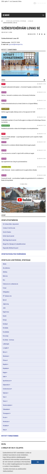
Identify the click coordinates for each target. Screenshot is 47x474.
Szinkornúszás (7, 389)
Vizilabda (5, 425)
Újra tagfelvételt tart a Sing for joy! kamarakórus (14, 161)
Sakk (4, 376)
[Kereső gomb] (43, 15)
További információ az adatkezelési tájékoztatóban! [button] (14, 470)
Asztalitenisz (6, 268)
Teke (4, 397)
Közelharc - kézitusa (8, 340)
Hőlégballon (6, 292)
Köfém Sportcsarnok (8, 236)
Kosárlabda (6, 332)
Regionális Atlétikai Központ (10, 248)
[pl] (38, 3)
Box (4, 280)
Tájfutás (5, 393)
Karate (4, 316)
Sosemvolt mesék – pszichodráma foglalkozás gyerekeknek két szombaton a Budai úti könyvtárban (22, 179)
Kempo (5, 320)
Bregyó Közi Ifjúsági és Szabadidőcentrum (14, 244)
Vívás (4, 430)
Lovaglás (30, 21)
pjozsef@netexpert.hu (16, 44)
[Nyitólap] (2, 21)
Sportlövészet (7, 381)
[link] (23, 64)
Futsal (4, 288)
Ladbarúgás (6, 344)
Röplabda (5, 368)
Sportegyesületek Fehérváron (13, 254)
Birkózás (5, 276)
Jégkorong (6, 304)
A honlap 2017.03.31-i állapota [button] (12, 448)
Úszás (4, 417)
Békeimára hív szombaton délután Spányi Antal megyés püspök (18, 145)
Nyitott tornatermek (9, 436)
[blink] (45, 3)
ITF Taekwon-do (7, 296)
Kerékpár (5, 324)
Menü (6, 15)
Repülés (5, 364)
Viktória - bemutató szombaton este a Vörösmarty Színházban (18, 95)
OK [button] (38, 462)
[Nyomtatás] (44, 34)
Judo (4, 308)
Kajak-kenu (6, 312)
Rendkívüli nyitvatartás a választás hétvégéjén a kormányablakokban (19, 128)
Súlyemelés (6, 385)
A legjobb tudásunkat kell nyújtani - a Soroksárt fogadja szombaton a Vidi (21, 87)
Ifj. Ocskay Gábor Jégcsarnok (11, 224)
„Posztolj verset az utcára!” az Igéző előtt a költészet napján (17, 153)
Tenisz (4, 401)
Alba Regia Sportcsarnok (9, 240)
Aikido (4, 264)
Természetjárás (7, 405)
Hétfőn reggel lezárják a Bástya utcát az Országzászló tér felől (18, 112)
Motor (4, 352)
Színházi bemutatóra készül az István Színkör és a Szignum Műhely (19, 103)
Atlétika (5, 272)
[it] (43, 3)
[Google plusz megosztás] (42, 34)
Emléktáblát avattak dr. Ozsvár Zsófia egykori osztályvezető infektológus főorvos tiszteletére (23, 121)
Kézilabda (5, 328)
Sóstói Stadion (7, 232)
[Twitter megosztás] (39, 34)
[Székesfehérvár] (18, 8)
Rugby (4, 372)
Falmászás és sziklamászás (10, 284)
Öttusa (5, 360)
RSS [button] (2, 444)
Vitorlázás (5, 421)
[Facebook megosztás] (37, 34)
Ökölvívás (5, 356)
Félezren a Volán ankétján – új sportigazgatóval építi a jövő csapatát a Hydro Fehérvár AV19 (22, 138)
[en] (36, 3)
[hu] (34, 3)
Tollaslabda (6, 409)
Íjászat (5, 300)
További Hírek (23, 184)
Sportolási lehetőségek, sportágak (16, 21)
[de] (40, 3)
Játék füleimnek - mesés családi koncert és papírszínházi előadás (19, 170)
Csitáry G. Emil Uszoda (9, 228)
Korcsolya (5, 336)
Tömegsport (6, 413)
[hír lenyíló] (44, 80)
